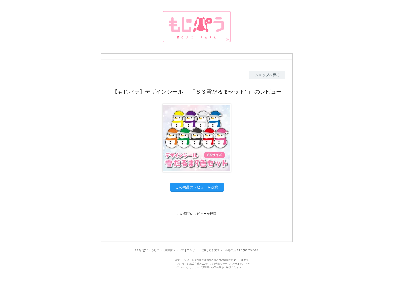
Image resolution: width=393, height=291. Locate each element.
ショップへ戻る (267, 74)
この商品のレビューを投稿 (196, 187)
